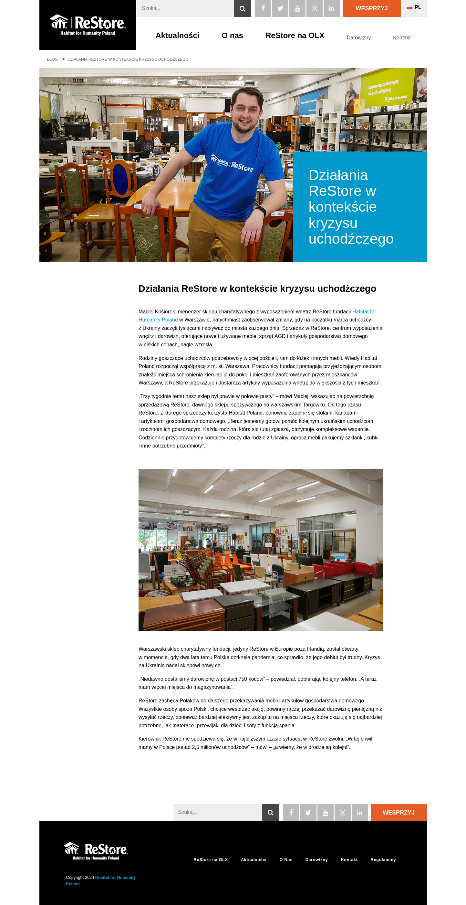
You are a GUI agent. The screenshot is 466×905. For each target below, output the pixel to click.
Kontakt (401, 37)
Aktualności (178, 35)
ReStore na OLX (295, 35)
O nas (232, 35)
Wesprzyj (372, 8)
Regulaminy (383, 859)
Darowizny (359, 37)
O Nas (285, 859)
